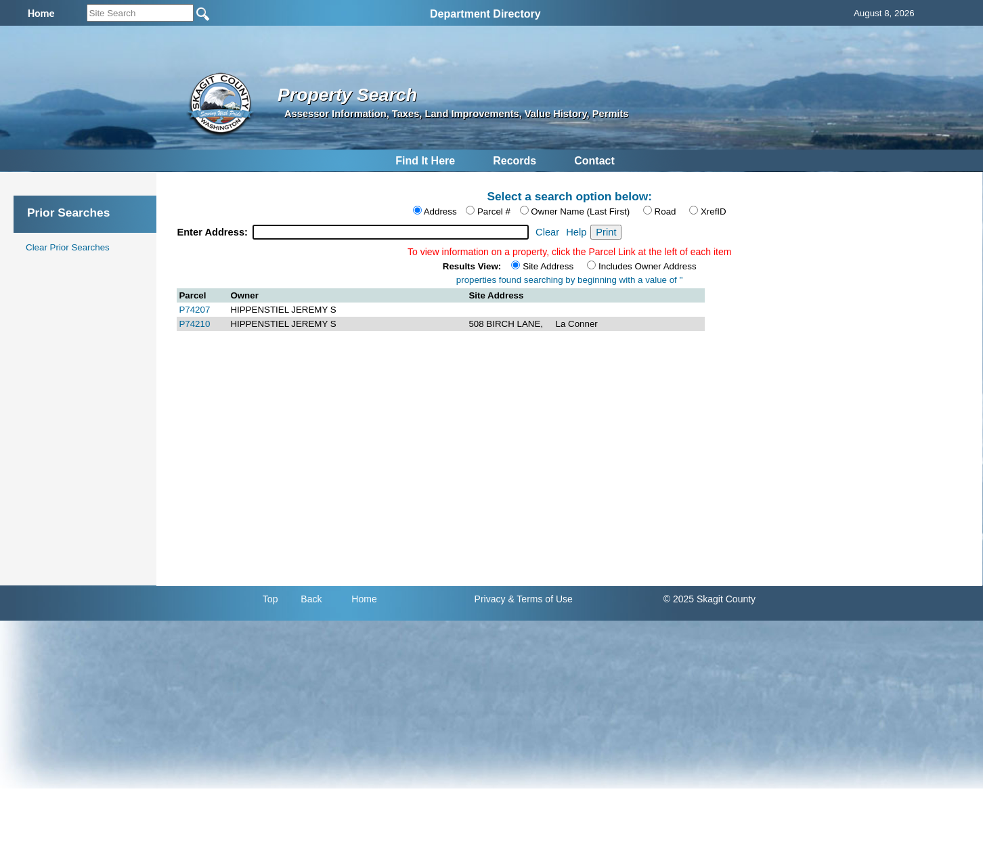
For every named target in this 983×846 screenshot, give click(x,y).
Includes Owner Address (647, 266)
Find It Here (425, 160)
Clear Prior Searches (68, 247)
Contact (594, 160)
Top (270, 599)
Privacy (490, 599)
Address (440, 211)
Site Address (548, 266)
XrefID (713, 211)
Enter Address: (213, 232)
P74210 (194, 324)
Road (665, 211)
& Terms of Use (540, 599)
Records (514, 160)
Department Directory (485, 14)
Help (576, 232)
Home (363, 599)
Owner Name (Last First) (580, 211)
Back (311, 599)
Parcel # (493, 211)
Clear (547, 232)
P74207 (194, 310)
